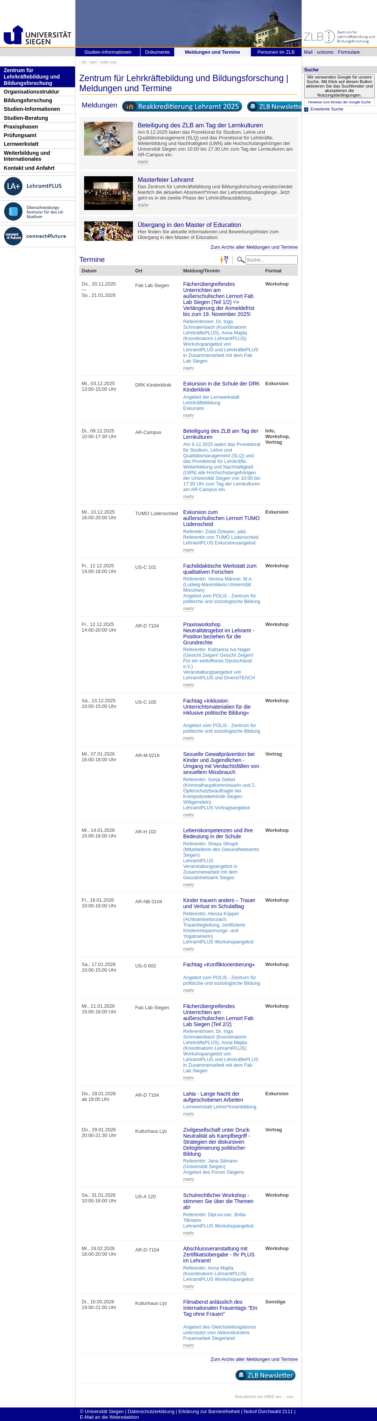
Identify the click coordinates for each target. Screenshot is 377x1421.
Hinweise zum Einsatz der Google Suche (339, 102)
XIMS (269, 1396)
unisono (325, 52)
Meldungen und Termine (212, 52)
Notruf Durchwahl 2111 (268, 1411)
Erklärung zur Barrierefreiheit (209, 1411)
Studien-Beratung (26, 118)
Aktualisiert (245, 1396)
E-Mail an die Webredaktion (109, 1417)
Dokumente (157, 52)
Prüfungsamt (20, 135)
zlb (83, 62)
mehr (143, 162)
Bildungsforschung (28, 100)
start (93, 62)
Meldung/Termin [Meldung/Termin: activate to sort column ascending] (201, 271)
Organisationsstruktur (31, 92)
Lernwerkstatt (21, 144)
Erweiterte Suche (327, 109)
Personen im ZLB (276, 52)
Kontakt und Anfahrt (29, 168)
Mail (308, 52)
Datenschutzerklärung (151, 1411)
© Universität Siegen (102, 1411)
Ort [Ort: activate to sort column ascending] (138, 271)
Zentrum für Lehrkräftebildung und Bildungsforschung (32, 76)
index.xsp (108, 62)
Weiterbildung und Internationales (27, 156)
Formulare (349, 52)
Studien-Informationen (32, 109)
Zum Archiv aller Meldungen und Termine (254, 247)
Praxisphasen (21, 127)
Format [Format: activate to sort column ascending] (273, 271)
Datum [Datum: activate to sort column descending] (89, 271)
